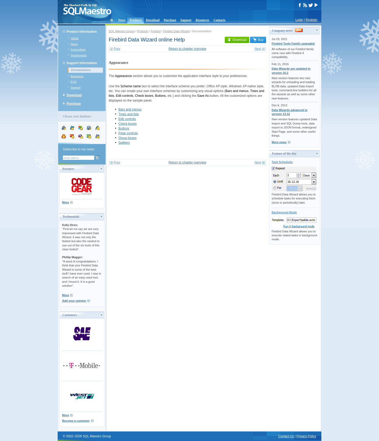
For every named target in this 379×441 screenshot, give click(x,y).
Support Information (82, 63)
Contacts (219, 20)
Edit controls (127, 119)
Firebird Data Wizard (176, 31)
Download (152, 20)
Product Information (82, 31)
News (121, 20)
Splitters (124, 143)
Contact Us (286, 436)
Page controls (128, 133)
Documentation (81, 70)
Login (299, 20)
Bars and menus (129, 109)
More (65, 202)
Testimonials (79, 55)
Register (311, 20)
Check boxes (127, 124)
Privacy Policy (306, 436)
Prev (117, 49)
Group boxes (127, 138)
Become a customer (76, 420)
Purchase (170, 20)
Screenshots (78, 49)
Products (135, 20)
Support (185, 20)
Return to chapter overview (187, 49)
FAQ (74, 82)
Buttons (123, 128)
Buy (258, 40)
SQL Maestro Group (121, 31)
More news (279, 142)
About (74, 38)
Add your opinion (74, 300)
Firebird (156, 31)
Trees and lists (128, 114)
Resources (202, 20)
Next (258, 49)
